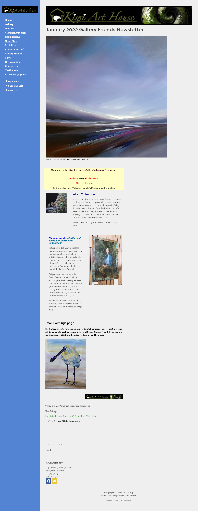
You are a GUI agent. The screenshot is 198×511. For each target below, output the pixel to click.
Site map (130, 493)
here (51, 310)
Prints (8, 58)
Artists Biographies (16, 74)
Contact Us (11, 66)
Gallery (9, 24)
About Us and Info (15, 49)
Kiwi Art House (119, 493)
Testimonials (12, 70)
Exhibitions (11, 45)
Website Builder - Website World (118, 501)
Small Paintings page (59, 323)
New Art (9, 28)
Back (49, 450)
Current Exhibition (15, 33)
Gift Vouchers (12, 62)
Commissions (12, 37)
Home (8, 20)
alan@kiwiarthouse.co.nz (69, 421)
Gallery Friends (13, 54)
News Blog (11, 41)
